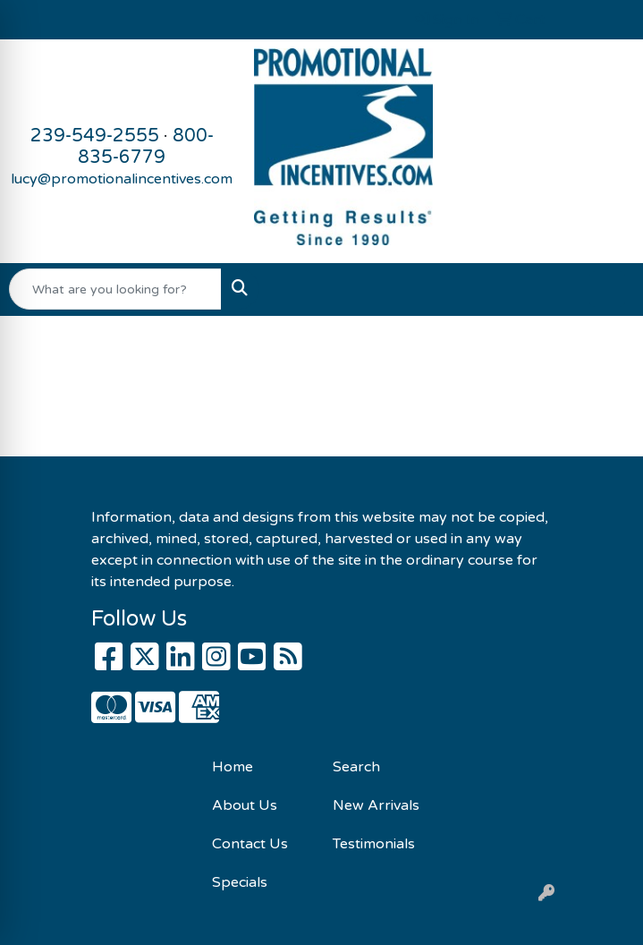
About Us (244, 805)
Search (356, 767)
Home (232, 767)
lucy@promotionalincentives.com (122, 179)
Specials (239, 882)
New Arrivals (376, 805)
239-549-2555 (94, 136)
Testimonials (374, 844)
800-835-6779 (146, 146)
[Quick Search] (115, 289)
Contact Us (250, 844)
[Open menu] (607, 289)
